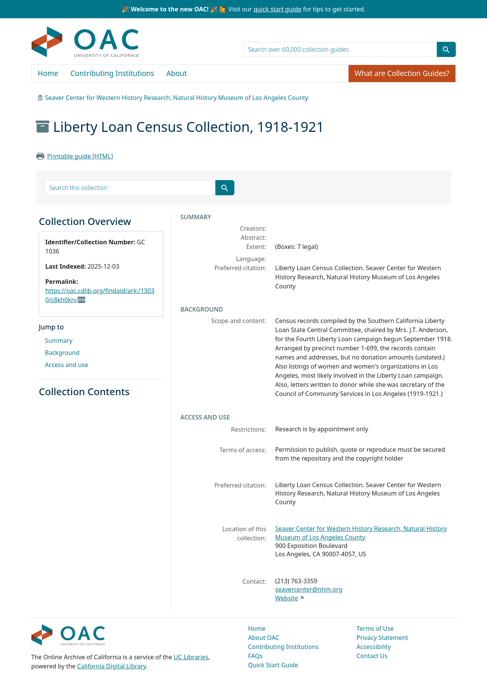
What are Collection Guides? (402, 73)
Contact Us (371, 656)
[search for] (340, 49)
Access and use (66, 365)
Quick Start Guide (273, 665)
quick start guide (277, 9)
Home (48, 73)
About (176, 73)
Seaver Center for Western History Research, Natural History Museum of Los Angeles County (176, 97)
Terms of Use (375, 628)
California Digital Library (111, 666)
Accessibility (373, 647)
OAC (85, 42)
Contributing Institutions (112, 73)
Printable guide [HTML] (80, 156)
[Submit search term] (446, 49)
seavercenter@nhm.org (308, 589)
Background (62, 352)
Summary (58, 340)
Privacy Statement (382, 637)
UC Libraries (191, 657)
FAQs (255, 656)
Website (286, 598)
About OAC (263, 637)
